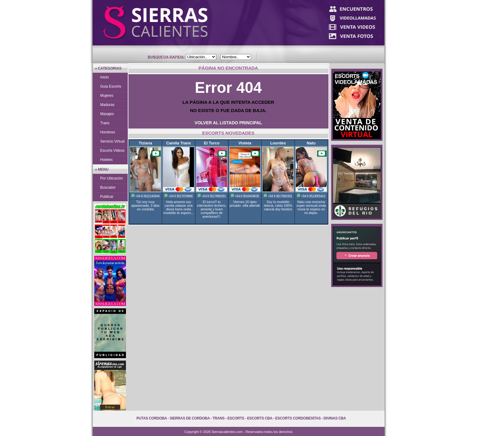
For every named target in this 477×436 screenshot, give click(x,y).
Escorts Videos (112, 150)
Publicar (106, 196)
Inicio (104, 77)
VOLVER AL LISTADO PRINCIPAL (228, 122)
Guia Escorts (110, 86)
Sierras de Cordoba (190, 418)
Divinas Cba (335, 418)
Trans (104, 123)
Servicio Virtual (112, 141)
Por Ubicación (111, 178)
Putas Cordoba (151, 418)
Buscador (108, 187)
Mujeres (106, 95)
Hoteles (106, 160)
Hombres (107, 132)
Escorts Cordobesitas (298, 418)
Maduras (107, 105)
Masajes (107, 114)
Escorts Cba (259, 418)
